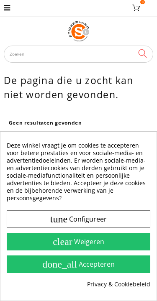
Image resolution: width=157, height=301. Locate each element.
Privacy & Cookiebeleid (118, 284)
